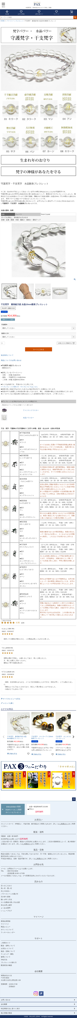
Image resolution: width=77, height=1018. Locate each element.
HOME (3, 21)
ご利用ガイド (64, 824)
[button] (3, 736)
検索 (75, 17)
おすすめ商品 (21, 12)
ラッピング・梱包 (7, 954)
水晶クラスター (28, 418)
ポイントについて (7, 929)
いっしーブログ (6, 911)
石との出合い (5, 891)
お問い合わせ (5, 1000)
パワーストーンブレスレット (15, 21)
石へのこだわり (6, 886)
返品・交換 (39, 850)
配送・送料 (39, 832)
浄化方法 (4, 960)
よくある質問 (5, 908)
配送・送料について (8, 945)
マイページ (56, 12)
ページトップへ (74, 799)
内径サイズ (5, 333)
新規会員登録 (5, 921)
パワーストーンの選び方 (9, 894)
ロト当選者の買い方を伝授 (10, 902)
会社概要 (39, 971)
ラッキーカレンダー (8, 932)
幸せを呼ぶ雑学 (6, 905)
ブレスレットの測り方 (9, 962)
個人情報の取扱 (6, 1013)
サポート (39, 938)
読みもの (39, 881)
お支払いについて (7, 948)
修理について (5, 957)
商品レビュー (5, 927)
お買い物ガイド (39, 12)
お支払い (39, 820)
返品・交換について (8, 951)
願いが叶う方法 (6, 899)
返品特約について (7, 355)
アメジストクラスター (31, 410)
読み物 (7, 12)
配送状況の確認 (6, 965)
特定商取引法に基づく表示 (10, 1008)
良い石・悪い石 (6, 888)
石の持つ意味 (5, 897)
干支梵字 (4, 324)
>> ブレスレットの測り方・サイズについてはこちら (19, 387)
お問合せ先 (39, 864)
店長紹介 (12, 986)
